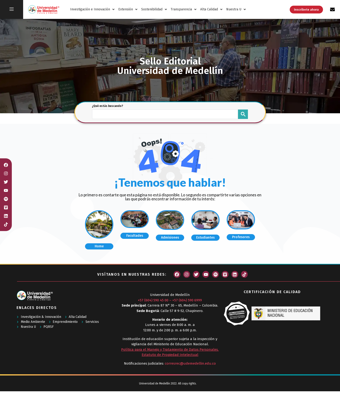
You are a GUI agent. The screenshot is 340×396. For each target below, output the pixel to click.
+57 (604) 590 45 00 (153, 300)
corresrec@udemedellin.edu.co (190, 363)
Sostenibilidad (154, 9)
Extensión (127, 9)
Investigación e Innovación (92, 9)
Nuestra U (236, 9)
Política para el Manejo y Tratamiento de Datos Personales (169, 349)
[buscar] (164, 114)
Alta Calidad (211, 9)
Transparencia (183, 9)
